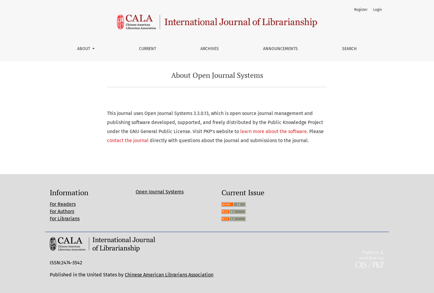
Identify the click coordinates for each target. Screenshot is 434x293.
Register (361, 10)
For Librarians (65, 218)
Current (147, 48)
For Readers (63, 204)
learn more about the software (273, 131)
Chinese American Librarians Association (169, 275)
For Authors (62, 211)
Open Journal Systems (160, 192)
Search (349, 48)
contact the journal (128, 140)
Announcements (280, 48)
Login (377, 10)
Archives (209, 48)
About (84, 48)
